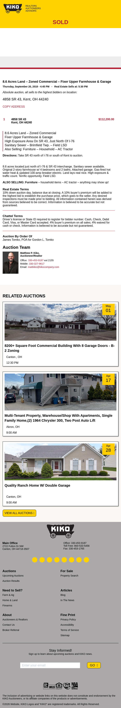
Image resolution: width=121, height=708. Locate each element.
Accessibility (67, 624)
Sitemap (64, 635)
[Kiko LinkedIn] (64, 559)
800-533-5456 (82, 545)
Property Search (69, 575)
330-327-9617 (36, 263)
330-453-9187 (35, 260)
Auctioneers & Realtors (15, 619)
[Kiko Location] (49, 559)
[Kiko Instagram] (86, 559)
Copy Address (14, 106)
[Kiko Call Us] (34, 559)
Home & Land (10, 600)
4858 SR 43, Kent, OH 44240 (25, 99)
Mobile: (24, 263)
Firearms (7, 605)
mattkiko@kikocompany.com (43, 267)
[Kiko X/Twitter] (71, 559)
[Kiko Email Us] (42, 559)
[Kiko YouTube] (79, 559)
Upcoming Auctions (13, 575)
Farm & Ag (8, 595)
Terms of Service (69, 630)
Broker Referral (10, 630)
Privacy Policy (68, 619)
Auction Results (11, 580)
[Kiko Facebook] (56, 559)
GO (93, 665)
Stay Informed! (60, 650)
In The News (67, 600)
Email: (23, 267)
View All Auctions (19, 513)
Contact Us (8, 624)
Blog (62, 595)
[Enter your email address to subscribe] (50, 665)
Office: (23, 260)
